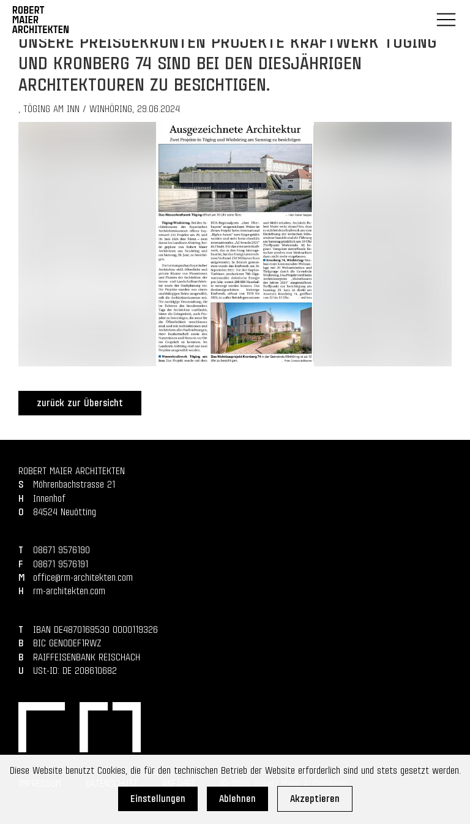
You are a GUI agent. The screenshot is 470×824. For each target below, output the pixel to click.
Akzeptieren (315, 799)
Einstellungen (157, 799)
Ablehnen (237, 799)
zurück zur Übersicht (80, 403)
